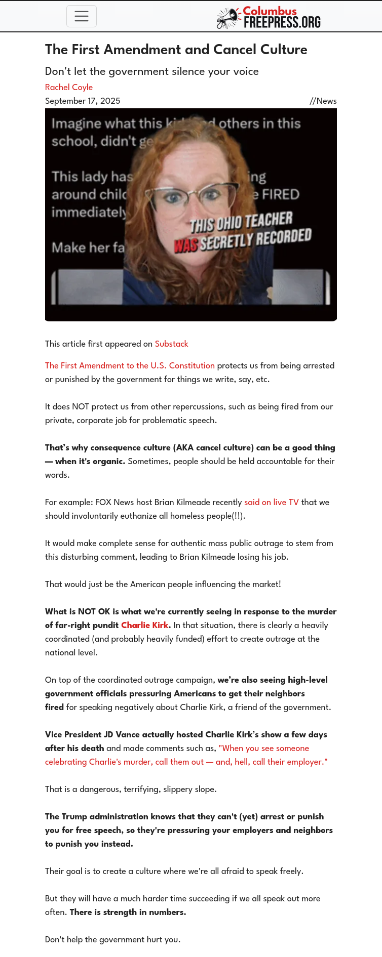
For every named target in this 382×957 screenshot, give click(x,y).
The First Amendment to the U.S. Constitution (130, 366)
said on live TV (271, 502)
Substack (171, 344)
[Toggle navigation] (81, 16)
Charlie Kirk (144, 625)
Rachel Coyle (69, 88)
